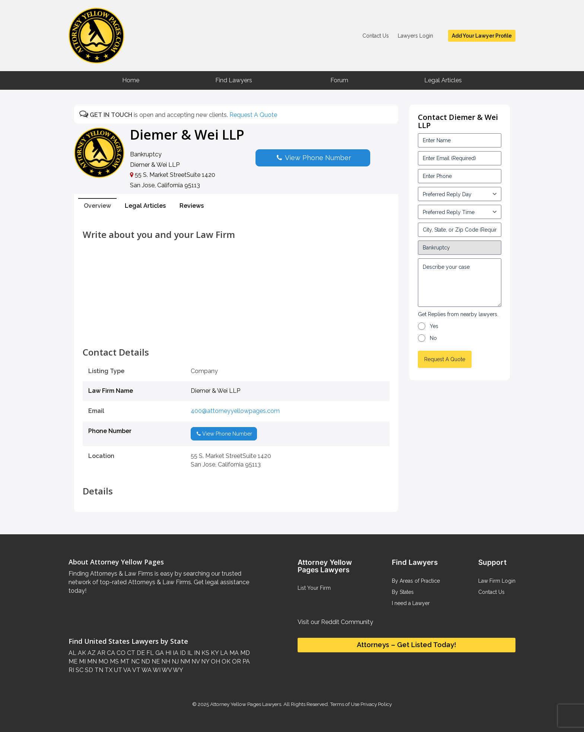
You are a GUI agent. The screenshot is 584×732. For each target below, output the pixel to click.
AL (72, 652)
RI (71, 670)
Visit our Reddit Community (335, 622)
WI (156, 670)
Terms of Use (344, 704)
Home (130, 80)
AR (100, 652)
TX (107, 670)
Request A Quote (253, 114)
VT (135, 670)
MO (102, 661)
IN (196, 652)
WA (146, 670)
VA (126, 670)
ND (145, 661)
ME (73, 661)
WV (166, 670)
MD (244, 652)
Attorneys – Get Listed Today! (406, 645)
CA (110, 652)
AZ (91, 652)
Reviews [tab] (192, 205)
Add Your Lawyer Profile (482, 36)
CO (120, 652)
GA (159, 652)
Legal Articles (443, 80)
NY (204, 661)
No (433, 338)
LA (223, 652)
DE (140, 652)
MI (81, 661)
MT (124, 661)
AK (81, 652)
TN (98, 670)
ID (182, 652)
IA (174, 652)
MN (91, 661)
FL (149, 652)
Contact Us (375, 36)
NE (155, 661)
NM (184, 661)
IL (189, 652)
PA (245, 661)
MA (233, 652)
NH (165, 661)
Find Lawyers (233, 80)
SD (88, 670)
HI (167, 652)
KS (204, 652)
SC (78, 670)
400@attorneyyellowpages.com (235, 410)
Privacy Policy (375, 704)
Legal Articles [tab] (145, 205)
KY (214, 652)
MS (113, 661)
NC (135, 661)
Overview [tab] (97, 205)
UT (117, 670)
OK (225, 661)
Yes (434, 326)
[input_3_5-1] (459, 194)
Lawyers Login (415, 36)
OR (236, 661)
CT (130, 652)
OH (214, 661)
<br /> (236, 330)
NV (195, 661)
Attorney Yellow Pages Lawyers (245, 704)
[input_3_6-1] (459, 212)
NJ (174, 661)
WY (177, 670)
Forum (339, 80)
